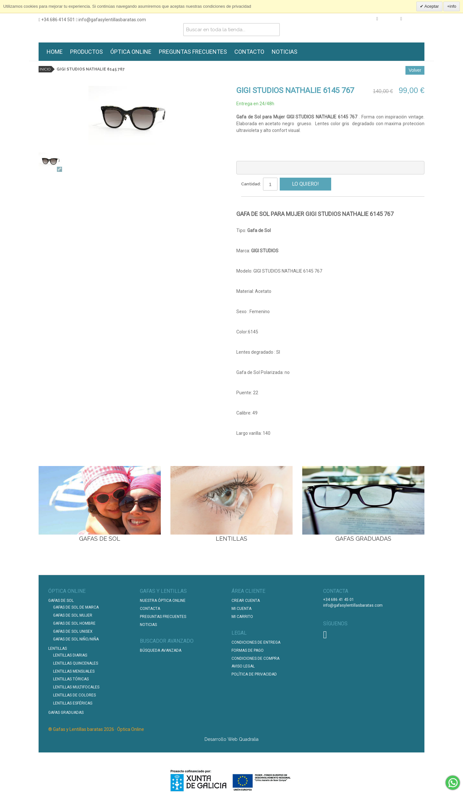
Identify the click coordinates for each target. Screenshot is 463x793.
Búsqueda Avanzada (160, 650)
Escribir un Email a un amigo (247, 204)
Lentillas (57, 648)
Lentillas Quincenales (75, 663)
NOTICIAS (284, 51)
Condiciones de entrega (256, 642)
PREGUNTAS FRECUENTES (193, 51)
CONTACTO (249, 51)
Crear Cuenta (246, 600)
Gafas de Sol (61, 600)
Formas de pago (248, 650)
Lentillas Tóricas (71, 678)
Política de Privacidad (254, 674)
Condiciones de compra (255, 658)
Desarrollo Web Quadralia (231, 739)
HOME (55, 51)
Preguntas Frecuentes (163, 616)
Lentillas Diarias (70, 655)
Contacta (150, 608)
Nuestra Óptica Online (163, 600)
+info (451, 6)
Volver (415, 70)
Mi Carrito (242, 616)
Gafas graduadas (66, 712)
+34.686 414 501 (57, 19)
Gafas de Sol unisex (73, 631)
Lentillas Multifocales (76, 687)
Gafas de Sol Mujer (72, 615)
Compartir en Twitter (273, 204)
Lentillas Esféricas (72, 703)
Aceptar (431, 6)
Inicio (45, 69)
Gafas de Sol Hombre (74, 623)
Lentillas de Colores (74, 695)
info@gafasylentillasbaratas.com (111, 19)
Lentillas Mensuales (74, 671)
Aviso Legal (243, 666)
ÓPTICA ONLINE (130, 51)
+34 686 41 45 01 (338, 599)
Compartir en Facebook (260, 204)
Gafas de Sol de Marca (76, 607)
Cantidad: (251, 183)
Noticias (148, 624)
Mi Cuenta (241, 608)
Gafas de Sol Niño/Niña (76, 639)
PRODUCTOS (86, 51)
